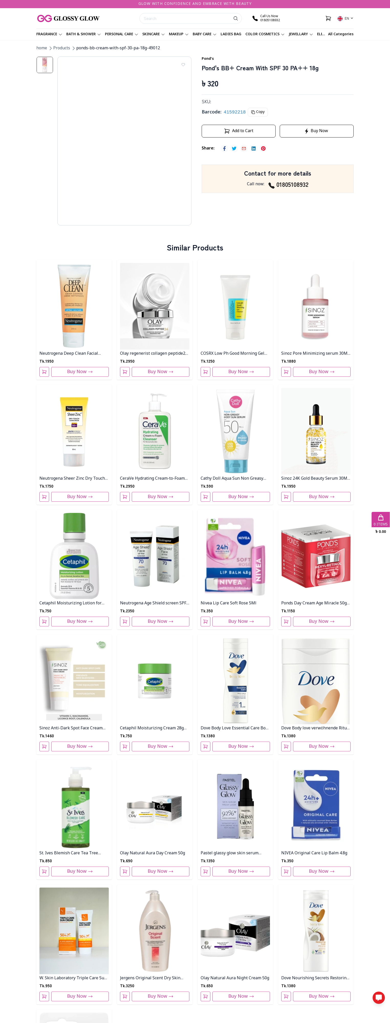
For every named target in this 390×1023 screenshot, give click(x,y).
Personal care (121, 34)
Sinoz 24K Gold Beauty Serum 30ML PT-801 (315, 479)
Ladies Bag (231, 34)
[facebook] (224, 148)
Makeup (179, 34)
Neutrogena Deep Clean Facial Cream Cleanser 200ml (68, 354)
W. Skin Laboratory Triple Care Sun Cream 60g (73, 978)
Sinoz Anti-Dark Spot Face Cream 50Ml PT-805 (71, 728)
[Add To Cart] (44, 372)
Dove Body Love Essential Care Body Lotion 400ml (235, 728)
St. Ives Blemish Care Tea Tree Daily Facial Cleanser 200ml (68, 853)
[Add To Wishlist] (183, 65)
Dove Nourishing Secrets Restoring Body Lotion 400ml (315, 978)
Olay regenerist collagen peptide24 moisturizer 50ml (154, 354)
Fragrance (49, 34)
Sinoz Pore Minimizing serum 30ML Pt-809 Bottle (315, 354)
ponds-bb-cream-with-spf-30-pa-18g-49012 (118, 48)
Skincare (153, 34)
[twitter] (234, 148)
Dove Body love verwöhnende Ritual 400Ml (315, 728)
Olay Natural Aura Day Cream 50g (152, 853)
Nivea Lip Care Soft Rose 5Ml (228, 603)
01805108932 (288, 184)
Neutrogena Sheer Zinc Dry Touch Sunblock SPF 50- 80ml (72, 479)
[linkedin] (253, 148)
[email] (244, 148)
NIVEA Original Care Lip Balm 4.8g (314, 853)
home (41, 48)
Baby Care (204, 34)
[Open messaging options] (379, 998)
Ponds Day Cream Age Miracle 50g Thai (314, 603)
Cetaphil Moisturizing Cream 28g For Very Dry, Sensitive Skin (152, 728)
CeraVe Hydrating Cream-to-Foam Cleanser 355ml (152, 479)
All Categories (341, 34)
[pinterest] (263, 148)
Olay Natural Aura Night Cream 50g (235, 978)
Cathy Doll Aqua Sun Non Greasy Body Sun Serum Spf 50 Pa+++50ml (234, 479)
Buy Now (80, 372)
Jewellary (301, 34)
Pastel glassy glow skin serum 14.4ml (229, 853)
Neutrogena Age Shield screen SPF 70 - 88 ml (153, 603)
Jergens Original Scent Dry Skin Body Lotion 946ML (150, 978)
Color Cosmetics (265, 34)
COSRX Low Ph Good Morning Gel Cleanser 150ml (232, 354)
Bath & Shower (83, 34)
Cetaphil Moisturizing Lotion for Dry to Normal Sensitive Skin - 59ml (73, 603)
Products (61, 48)
